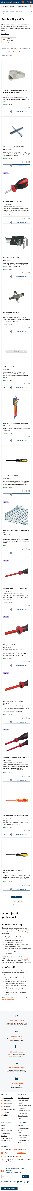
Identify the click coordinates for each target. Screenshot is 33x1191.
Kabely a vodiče (8, 1098)
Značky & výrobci (6, 1133)
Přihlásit (26, 1176)
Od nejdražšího (6, 52)
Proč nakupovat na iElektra (23, 1129)
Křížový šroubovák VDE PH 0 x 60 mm (14, 645)
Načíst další (16, 897)
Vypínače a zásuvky (9, 1103)
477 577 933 (13, 1149)
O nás (19, 1132)
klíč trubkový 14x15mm (9, 367)
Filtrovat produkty (9, 1188)
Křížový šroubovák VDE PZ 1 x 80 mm (13, 701)
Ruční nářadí (19, 11)
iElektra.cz (5, 11)
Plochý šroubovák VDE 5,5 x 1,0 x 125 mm (15, 588)
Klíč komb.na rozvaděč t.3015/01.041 (13, 147)
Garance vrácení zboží (24, 1105)
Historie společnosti (23, 1135)
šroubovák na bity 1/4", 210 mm (12, 476)
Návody (3, 1125)
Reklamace (21, 1108)
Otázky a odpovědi (6, 1130)
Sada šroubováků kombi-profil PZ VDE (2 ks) (16, 757)
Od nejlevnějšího (25, 48)
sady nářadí (25, 930)
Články (20, 1118)
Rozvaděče (7, 1106)
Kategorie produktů (23, 1098)
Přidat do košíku (21, 111)
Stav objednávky (23, 1116)
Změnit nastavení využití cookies (6, 1139)
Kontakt (20, 1103)
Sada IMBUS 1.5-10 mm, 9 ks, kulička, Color (15, 423)
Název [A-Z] (5, 48)
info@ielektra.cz (21, 1153)
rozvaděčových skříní (8, 999)
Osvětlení (6, 1112)
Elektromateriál (8, 1100)
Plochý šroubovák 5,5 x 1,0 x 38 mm (13, 201)
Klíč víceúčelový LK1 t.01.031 (11, 312)
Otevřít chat (18, 1156)
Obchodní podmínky (24, 1110)
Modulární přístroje (9, 1109)
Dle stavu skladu (18, 52)
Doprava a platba (23, 1100)
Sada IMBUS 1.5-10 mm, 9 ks (11, 257)
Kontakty (20, 1125)
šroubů (26, 958)
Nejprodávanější (7, 55)
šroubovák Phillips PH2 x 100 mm (12, 870)
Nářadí (12, 11)
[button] (16, 2)
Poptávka (4, 1136)
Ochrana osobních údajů (23, 1141)
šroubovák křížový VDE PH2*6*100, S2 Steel (15, 815)
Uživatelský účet (22, 1113)
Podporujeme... (22, 1137)
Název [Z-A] (14, 48)
